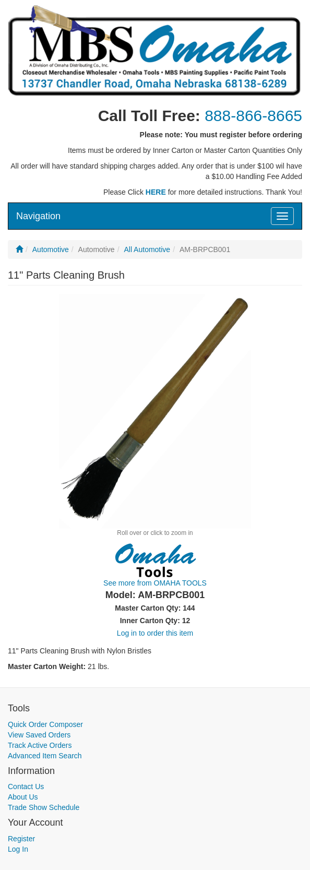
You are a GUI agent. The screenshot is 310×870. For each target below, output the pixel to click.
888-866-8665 (253, 115)
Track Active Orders (39, 745)
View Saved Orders (39, 735)
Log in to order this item (155, 633)
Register (21, 839)
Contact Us (26, 786)
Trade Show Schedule (43, 807)
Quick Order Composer (45, 724)
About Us (23, 797)
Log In (18, 849)
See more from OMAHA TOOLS (155, 583)
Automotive (50, 249)
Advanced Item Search (45, 756)
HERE (156, 192)
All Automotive (147, 249)
